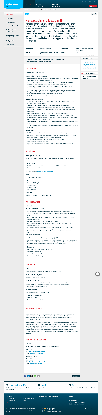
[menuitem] (29, 4)
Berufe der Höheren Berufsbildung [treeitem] (11, 30)
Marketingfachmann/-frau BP (89, 68)
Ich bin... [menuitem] (93, 6)
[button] (25, 376)
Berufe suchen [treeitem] (9, 14)
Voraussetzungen (48, 59)
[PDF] (92, 14)
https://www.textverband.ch (37, 351)
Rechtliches (88, 408)
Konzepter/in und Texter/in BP (48, 9)
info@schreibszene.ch (36, 363)
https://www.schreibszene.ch (37, 362)
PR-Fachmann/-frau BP (88, 62)
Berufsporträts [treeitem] (10, 41)
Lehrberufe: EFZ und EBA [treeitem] (12, 26)
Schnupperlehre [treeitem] (10, 45)
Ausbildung (38, 59)
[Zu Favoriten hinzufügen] (95, 14)
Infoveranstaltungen (27, 403)
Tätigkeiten (29, 59)
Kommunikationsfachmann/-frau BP (89, 65)
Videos (24, 400)
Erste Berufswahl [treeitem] (10, 22)
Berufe (31, 9)
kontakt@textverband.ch (37, 353)
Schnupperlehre (12, 400)
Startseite (26, 9)
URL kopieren (76, 376)
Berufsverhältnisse (31, 61)
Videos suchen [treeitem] (9, 18)
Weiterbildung (60, 59)
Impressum (93, 408)
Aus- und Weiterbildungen (28, 398)
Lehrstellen (11, 398)
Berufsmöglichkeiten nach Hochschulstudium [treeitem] (12, 36)
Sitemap (83, 408)
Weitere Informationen (45, 61)
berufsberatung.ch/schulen (45, 171)
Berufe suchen (37, 9)
